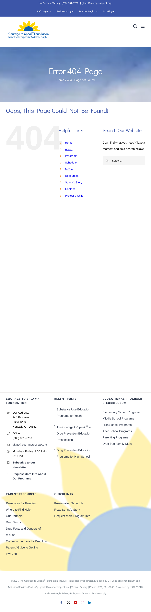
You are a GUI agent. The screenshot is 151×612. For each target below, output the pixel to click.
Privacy (83, 587)
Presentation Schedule (68, 503)
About (68, 149)
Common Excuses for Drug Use (26, 541)
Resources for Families (21, 503)
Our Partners (14, 516)
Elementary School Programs (122, 412)
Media (69, 169)
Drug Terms (13, 522)
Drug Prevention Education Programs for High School (74, 453)
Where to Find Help (18, 509)
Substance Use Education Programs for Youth (73, 412)
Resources (71, 175)
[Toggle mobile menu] (143, 26)
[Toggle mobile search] (135, 26)
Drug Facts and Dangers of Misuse (23, 531)
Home (69, 142)
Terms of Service (91, 593)
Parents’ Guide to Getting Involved (22, 550)
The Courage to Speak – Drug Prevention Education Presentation (74, 433)
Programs (71, 155)
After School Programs (117, 431)
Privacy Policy (69, 593)
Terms (74, 587)
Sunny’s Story (73, 182)
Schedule (71, 162)
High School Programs (117, 424)
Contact (70, 189)
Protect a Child (74, 195)
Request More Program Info (72, 516)
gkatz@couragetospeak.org (96, 3)
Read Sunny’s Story (67, 509)
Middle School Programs (118, 418)
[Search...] (124, 160)
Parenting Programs (115, 437)
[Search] (107, 160)
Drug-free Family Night (117, 443)
